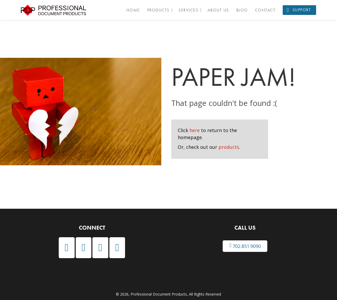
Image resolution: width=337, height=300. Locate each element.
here (195, 130)
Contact (265, 10)
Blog (242, 10)
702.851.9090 (245, 246)
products (228, 147)
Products (158, 10)
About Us (218, 10)
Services (188, 10)
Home (133, 10)
